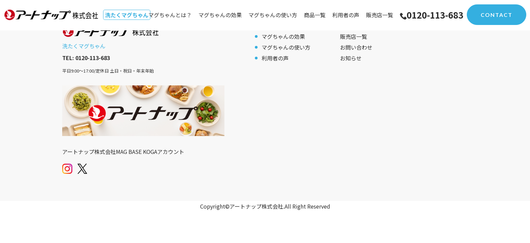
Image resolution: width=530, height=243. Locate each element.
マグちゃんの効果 (220, 15)
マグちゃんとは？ (170, 15)
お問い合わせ (356, 47)
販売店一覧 (379, 15)
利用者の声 (345, 15)
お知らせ (351, 58)
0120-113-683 (435, 15)
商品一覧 (315, 15)
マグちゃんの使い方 (272, 15)
